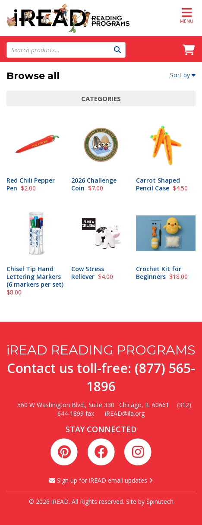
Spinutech (160, 501)
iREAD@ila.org (125, 413)
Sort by (183, 75)
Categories (101, 98)
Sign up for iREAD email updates (101, 480)
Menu (186, 15)
